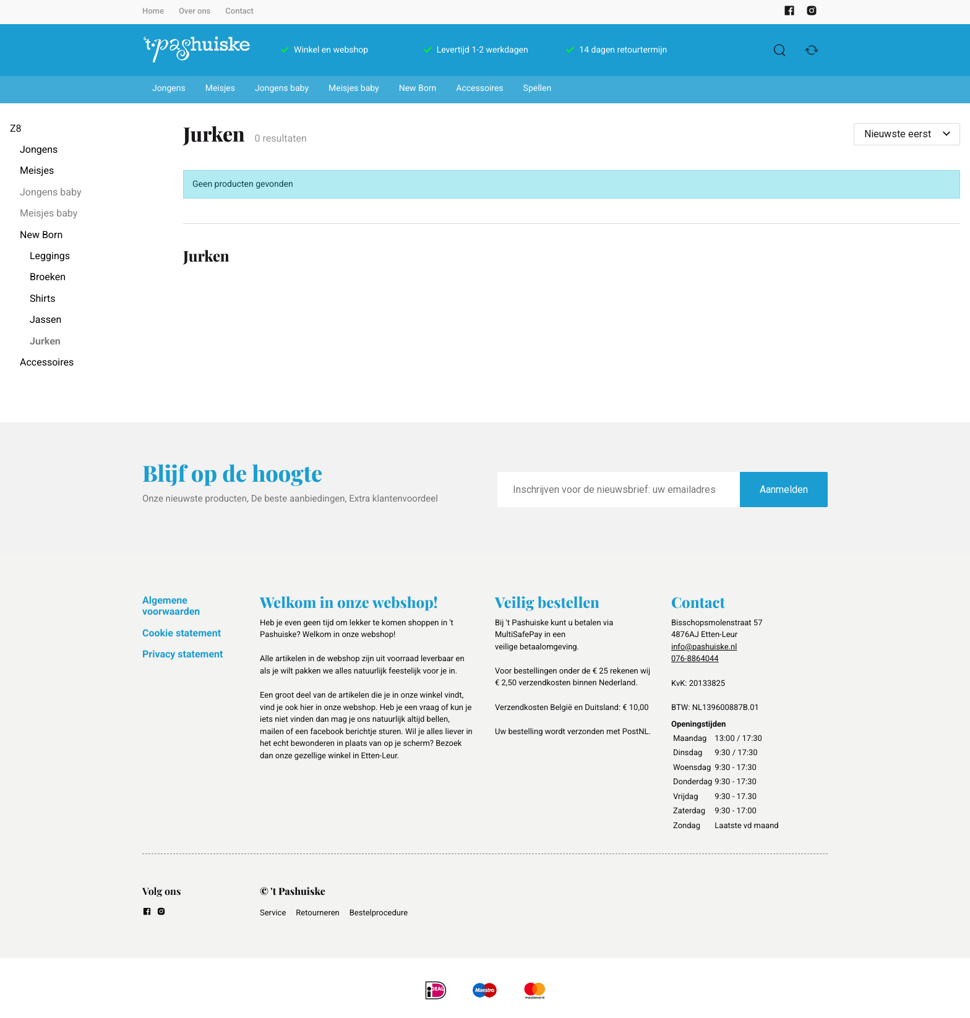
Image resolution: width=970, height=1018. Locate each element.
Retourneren (317, 913)
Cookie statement (181, 633)
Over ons (194, 11)
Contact (239, 11)
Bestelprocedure (379, 913)
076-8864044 (695, 659)
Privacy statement (182, 654)
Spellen (537, 88)
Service (273, 913)
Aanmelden (784, 489)
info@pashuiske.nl (704, 647)
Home (153, 11)
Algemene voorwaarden (171, 605)
